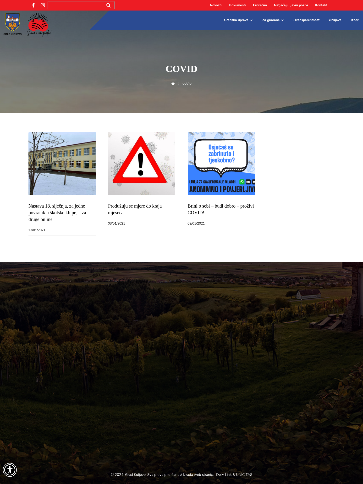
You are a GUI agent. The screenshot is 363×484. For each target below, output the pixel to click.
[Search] (108, 5)
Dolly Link (224, 474)
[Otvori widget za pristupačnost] (10, 470)
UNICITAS (244, 474)
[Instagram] (43, 5)
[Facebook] (33, 5)
